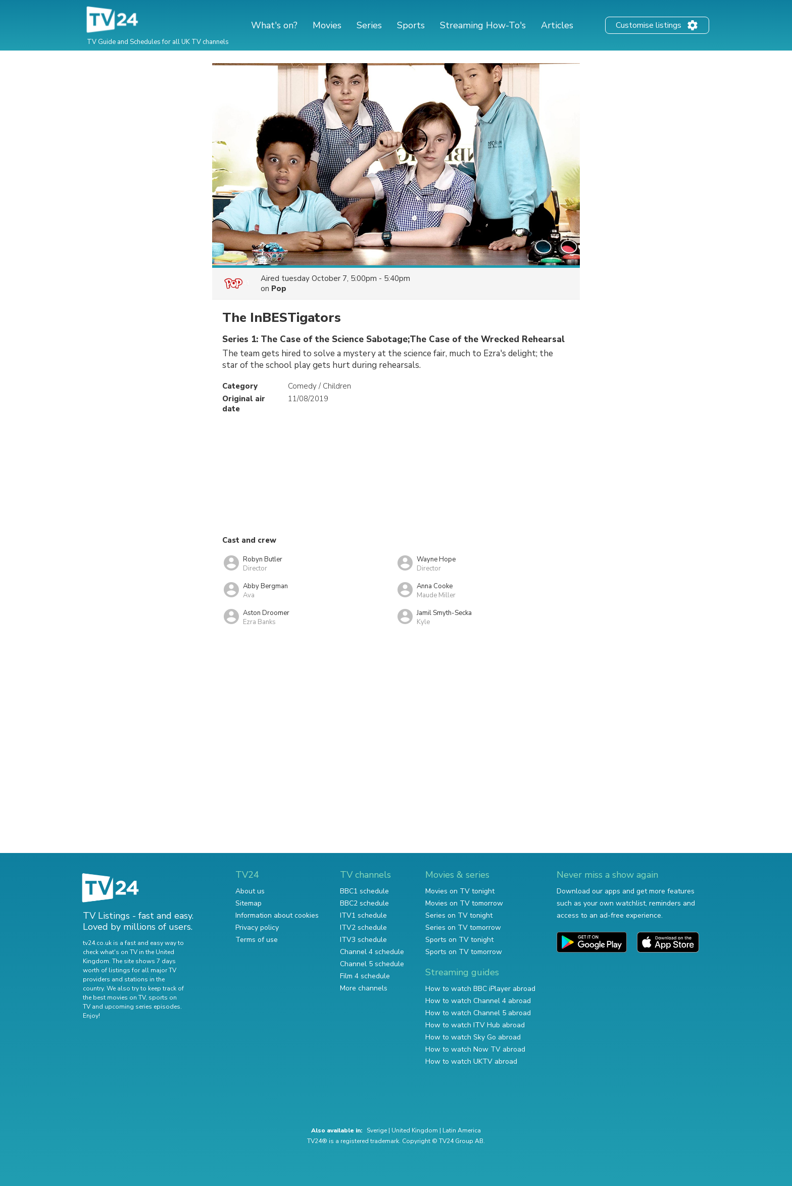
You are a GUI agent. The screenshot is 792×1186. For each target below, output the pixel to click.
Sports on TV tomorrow (463, 952)
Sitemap (248, 903)
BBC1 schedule (364, 891)
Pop (278, 288)
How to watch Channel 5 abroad (478, 1013)
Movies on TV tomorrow (464, 903)
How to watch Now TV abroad (475, 1049)
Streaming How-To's (483, 25)
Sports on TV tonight (459, 939)
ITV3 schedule (363, 939)
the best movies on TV (114, 997)
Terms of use (256, 939)
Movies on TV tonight (459, 891)
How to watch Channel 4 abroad (478, 1001)
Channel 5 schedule (372, 964)
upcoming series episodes (142, 1007)
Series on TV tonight (458, 915)
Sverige (377, 1130)
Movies (327, 25)
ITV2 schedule (363, 927)
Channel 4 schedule (372, 952)
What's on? (274, 25)
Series (369, 25)
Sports (411, 25)
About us (250, 891)
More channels (363, 988)
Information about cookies (277, 915)
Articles (557, 25)
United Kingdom (414, 1130)
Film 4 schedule (365, 976)
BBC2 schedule (364, 903)
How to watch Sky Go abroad (473, 1037)
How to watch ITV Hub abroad (475, 1025)
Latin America (461, 1130)
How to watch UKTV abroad (471, 1061)
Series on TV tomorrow (463, 927)
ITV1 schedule (363, 915)
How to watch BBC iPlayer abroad (480, 988)
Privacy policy (257, 927)
